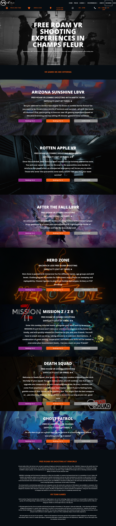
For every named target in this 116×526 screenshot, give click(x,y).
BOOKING (108, 3)
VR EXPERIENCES (92, 3)
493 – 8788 (81, 8)
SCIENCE (82, 3)
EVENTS (102, 3)
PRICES (76, 3)
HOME (70, 3)
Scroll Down (57, 57)
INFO (114, 3)
